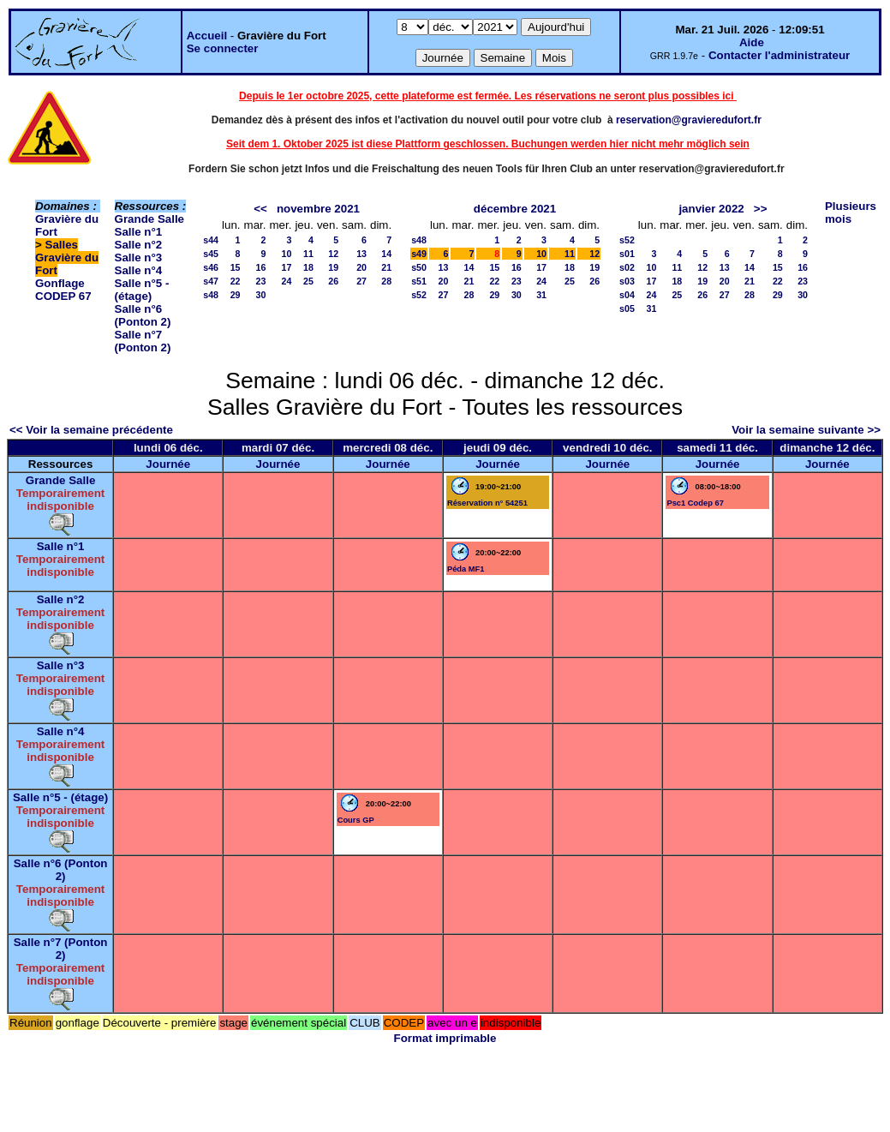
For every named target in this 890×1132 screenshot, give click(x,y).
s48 (210, 295)
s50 (419, 267)
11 (308, 254)
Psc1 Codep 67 (694, 503)
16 (261, 267)
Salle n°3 (139, 257)
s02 (627, 267)
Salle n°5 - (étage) (142, 289)
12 (333, 254)
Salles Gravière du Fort (67, 257)
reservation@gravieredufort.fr (689, 120)
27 (361, 281)
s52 (419, 295)
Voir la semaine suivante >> (806, 429)
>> (761, 208)
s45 (210, 254)
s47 (210, 281)
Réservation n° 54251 (487, 503)
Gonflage (60, 283)
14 (386, 254)
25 (308, 281)
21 (386, 267)
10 (287, 254)
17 (287, 267)
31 (541, 295)
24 (287, 281)
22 (235, 281)
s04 (627, 295)
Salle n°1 (139, 231)
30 (261, 295)
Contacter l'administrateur (779, 55)
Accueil (207, 35)
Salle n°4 (139, 270)
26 (333, 281)
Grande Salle (150, 219)
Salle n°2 (139, 244)
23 (261, 281)
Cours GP (355, 820)
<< (260, 208)
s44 (210, 240)
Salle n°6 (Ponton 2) (143, 315)
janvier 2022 (711, 208)
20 (361, 267)
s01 (627, 254)
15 (235, 267)
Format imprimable (445, 1038)
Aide (751, 42)
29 (235, 295)
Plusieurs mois (850, 212)
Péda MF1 (466, 569)
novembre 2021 (318, 208)
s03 (627, 281)
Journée (168, 464)
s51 (419, 281)
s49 (419, 254)
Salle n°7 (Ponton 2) (143, 341)
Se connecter (223, 48)
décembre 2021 (515, 208)
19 (333, 267)
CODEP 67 (63, 296)
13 (361, 254)
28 (386, 281)
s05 (627, 308)
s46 (210, 267)
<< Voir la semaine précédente (91, 429)
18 (308, 267)
